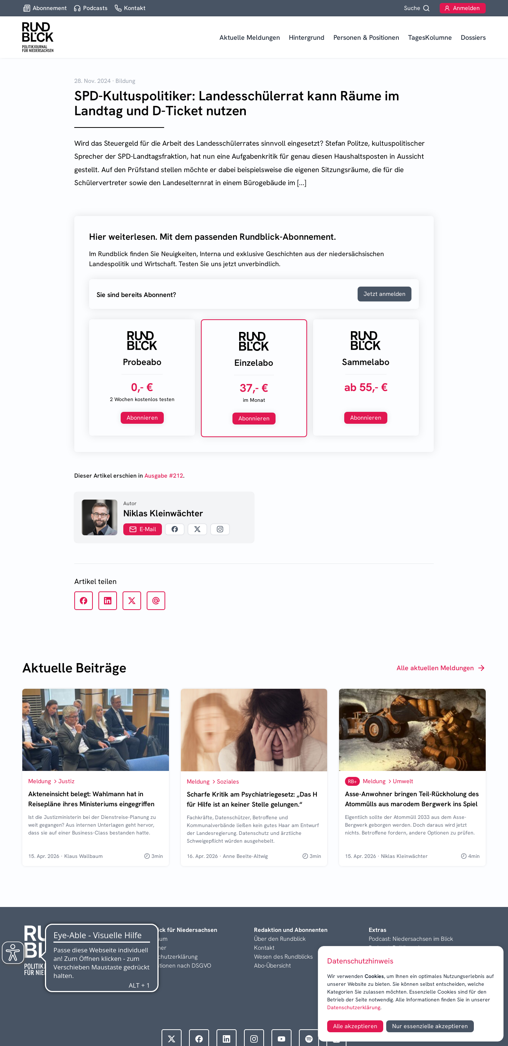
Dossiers (473, 37)
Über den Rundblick (280, 939)
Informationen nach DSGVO (175, 965)
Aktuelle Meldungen (249, 37)
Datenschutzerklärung (353, 1007)
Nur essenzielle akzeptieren (430, 1026)
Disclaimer (152, 948)
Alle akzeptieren (355, 1026)
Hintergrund (307, 37)
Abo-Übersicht (272, 965)
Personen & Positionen (366, 37)
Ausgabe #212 (163, 476)
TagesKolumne (430, 37)
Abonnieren (142, 418)
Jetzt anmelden (385, 294)
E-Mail (142, 529)
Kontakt (264, 948)
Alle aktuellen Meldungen (441, 668)
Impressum (153, 939)
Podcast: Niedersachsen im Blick (411, 939)
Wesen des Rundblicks (283, 957)
